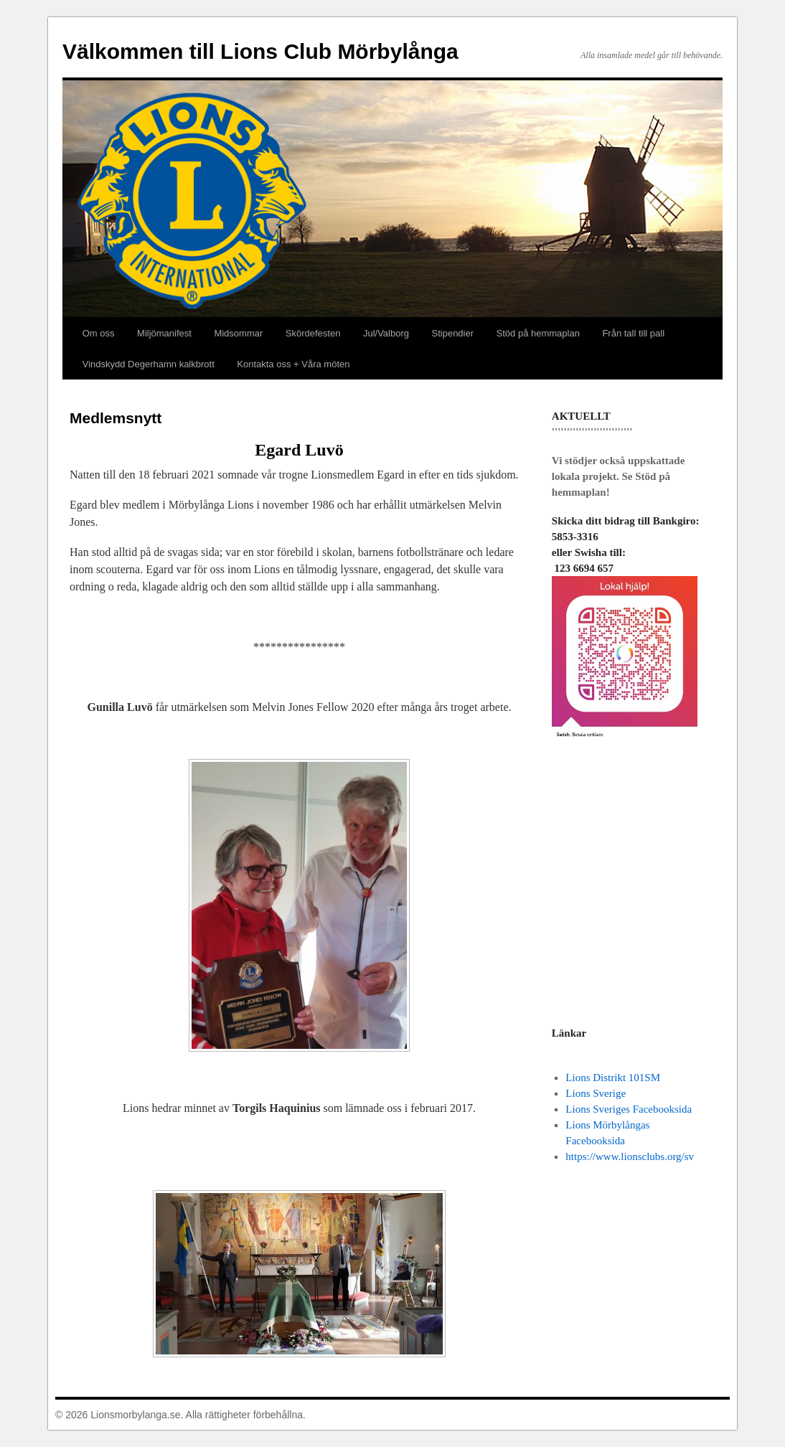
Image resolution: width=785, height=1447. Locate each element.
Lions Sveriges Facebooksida (628, 1109)
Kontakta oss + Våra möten (293, 364)
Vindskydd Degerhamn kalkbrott (149, 364)
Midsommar (238, 333)
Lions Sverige (595, 1093)
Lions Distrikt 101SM (612, 1077)
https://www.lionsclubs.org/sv (629, 1156)
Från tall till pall (633, 333)
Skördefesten (313, 333)
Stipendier (453, 333)
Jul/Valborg (386, 333)
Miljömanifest (164, 333)
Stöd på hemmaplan (538, 333)
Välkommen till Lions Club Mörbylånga (260, 51)
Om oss (99, 333)
